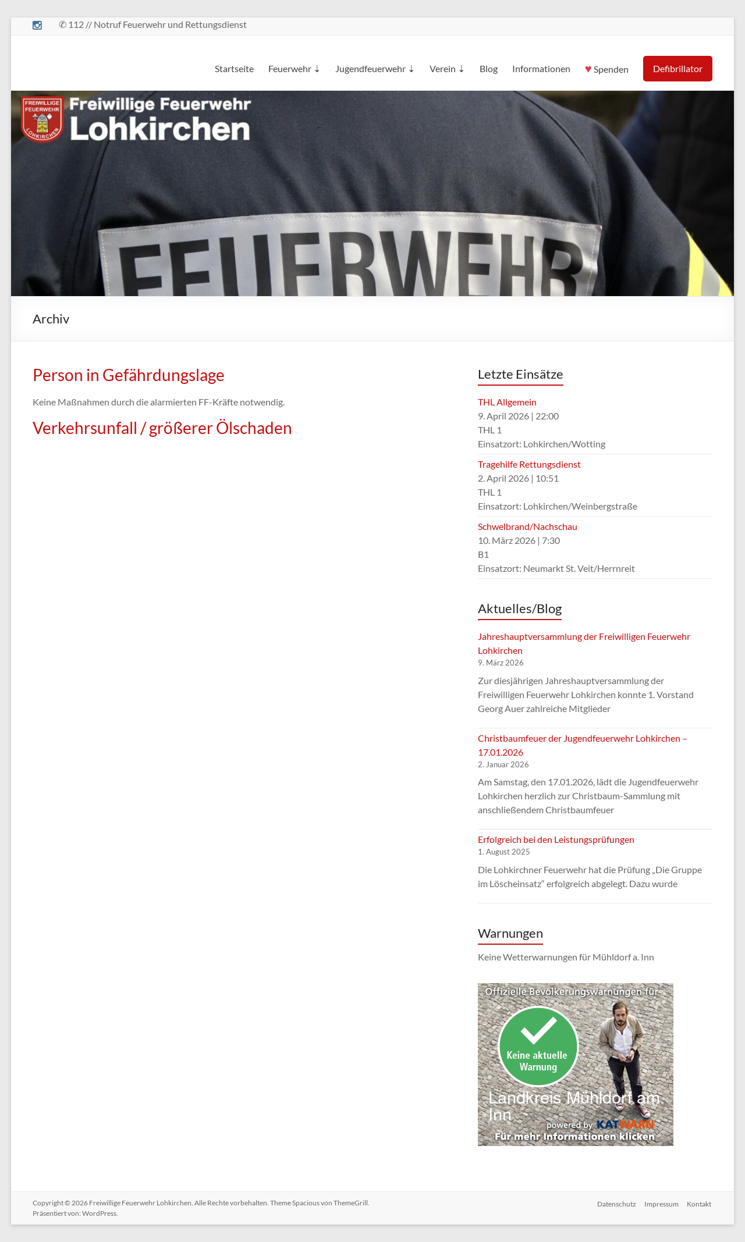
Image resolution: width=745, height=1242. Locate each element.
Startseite (234, 68)
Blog (489, 68)
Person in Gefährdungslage (129, 375)
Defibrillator (678, 68)
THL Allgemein (507, 401)
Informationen (541, 68)
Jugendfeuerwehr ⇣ (375, 68)
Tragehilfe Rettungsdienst (529, 463)
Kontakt (700, 1202)
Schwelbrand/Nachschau (527, 526)
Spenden (607, 67)
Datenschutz (615, 1202)
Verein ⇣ (447, 68)
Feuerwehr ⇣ (294, 68)
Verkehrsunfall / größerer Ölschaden (162, 427)
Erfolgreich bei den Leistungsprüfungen (556, 839)
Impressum (661, 1202)
